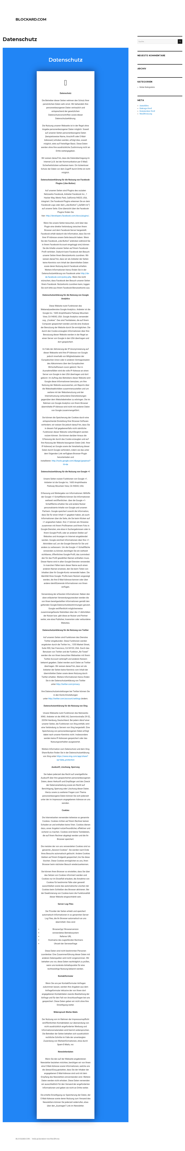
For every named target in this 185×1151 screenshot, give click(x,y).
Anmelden (144, 106)
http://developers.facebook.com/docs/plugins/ (67, 216)
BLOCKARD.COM (31, 19)
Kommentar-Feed (147, 111)
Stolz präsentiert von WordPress (45, 1139)
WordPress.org (146, 114)
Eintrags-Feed (146, 108)
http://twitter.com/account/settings (64, 698)
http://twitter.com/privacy (67, 684)
